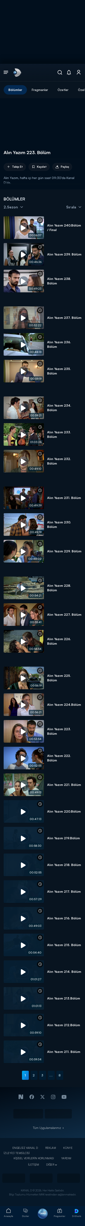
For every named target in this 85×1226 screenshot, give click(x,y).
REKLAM (50, 1148)
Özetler (63, 90)
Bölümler (15, 90)
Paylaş (62, 167)
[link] (16, 72)
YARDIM (66, 1158)
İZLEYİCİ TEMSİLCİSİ (17, 1153)
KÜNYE (68, 1148)
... (51, 1075)
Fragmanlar (40, 90)
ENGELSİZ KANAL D (25, 1148)
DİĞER (50, 1164)
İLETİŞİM (33, 1164)
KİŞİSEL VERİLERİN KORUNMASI (34, 1158)
